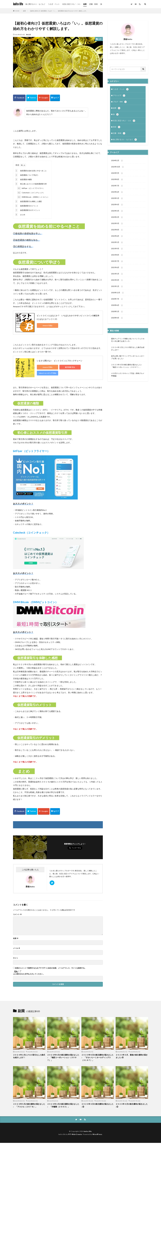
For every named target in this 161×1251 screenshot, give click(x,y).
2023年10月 (117, 167)
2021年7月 (117, 261)
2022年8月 (117, 230)
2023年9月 (117, 173)
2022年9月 (117, 223)
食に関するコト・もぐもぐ (35, 4)
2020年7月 (117, 299)
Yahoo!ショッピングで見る (47, 373)
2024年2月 (117, 160)
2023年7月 (117, 186)
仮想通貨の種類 (24, 179)
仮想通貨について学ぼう (27, 175)
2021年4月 (117, 280)
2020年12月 (117, 293)
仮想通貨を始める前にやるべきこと (31, 170)
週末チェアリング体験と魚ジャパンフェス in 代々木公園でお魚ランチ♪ (127, 340)
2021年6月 (117, 267)
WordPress (97, 1134)
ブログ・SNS (120, 102)
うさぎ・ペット (54, 4)
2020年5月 (117, 311)
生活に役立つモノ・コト (71, 4)
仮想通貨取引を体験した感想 (29, 201)
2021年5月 (117, 274)
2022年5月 (117, 242)
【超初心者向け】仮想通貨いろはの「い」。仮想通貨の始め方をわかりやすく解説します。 (58, 11)
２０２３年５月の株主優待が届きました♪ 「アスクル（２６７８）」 (29, 1105)
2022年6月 (117, 236)
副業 (85, 4)
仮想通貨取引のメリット (27, 205)
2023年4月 (117, 204)
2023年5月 (117, 198)
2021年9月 (117, 248)
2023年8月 (117, 179)
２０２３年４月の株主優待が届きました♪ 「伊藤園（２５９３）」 (63, 1105)
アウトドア (119, 95)
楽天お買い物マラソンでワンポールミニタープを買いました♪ (127, 357)
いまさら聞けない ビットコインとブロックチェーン (59, 360)
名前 (15, 938)
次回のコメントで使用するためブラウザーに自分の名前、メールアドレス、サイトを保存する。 (50, 968)
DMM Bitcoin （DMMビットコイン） (33, 197)
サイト (15, 958)
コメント (17, 914)
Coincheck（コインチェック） (31, 192)
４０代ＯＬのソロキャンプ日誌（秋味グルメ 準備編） (128, 374)
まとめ (21, 214)
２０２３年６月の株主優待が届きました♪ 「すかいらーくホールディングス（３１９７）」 (97, 1057)
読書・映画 (93, 4)
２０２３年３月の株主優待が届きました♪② (132, 1105)
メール (16, 948)
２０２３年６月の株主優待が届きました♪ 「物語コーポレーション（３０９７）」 (127, 366)
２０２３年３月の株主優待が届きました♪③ (97, 1105)
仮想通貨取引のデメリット (28, 210)
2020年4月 (117, 318)
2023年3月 (117, 211)
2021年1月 (117, 286)
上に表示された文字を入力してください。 (29, 974)
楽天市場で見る (70, 367)
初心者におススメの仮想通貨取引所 (31, 183)
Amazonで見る (47, 325)
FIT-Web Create (75, 1134)
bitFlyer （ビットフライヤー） (30, 188)
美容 (116, 127)
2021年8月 (117, 255)
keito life (18, 4)
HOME (17, 11)
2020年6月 (117, 305)
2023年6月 (117, 192)
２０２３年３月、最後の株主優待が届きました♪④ (132, 1056)
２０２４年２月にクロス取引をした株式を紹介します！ (127, 348)
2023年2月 (117, 217)
